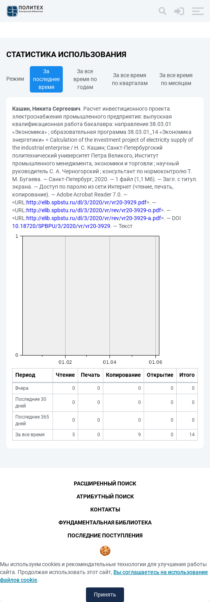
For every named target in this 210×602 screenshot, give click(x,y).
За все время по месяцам (176, 79)
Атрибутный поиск (105, 496)
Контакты (105, 509)
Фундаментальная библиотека (105, 522)
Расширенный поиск (105, 483)
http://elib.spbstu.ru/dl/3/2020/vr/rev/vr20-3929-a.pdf (93, 218)
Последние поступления (105, 535)
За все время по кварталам (130, 79)
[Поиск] (162, 11)
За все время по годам (85, 79)
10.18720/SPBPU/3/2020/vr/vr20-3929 (61, 226)
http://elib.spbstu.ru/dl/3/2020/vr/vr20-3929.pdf (86, 202)
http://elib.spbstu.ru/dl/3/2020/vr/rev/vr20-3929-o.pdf (93, 210)
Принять (105, 594)
